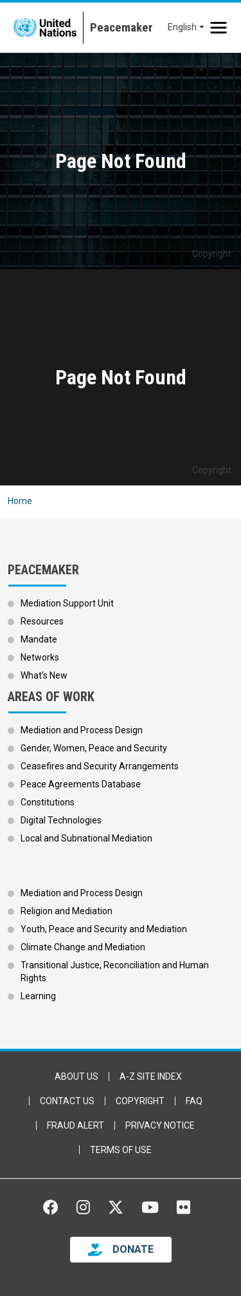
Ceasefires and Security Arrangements (100, 766)
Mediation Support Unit (67, 603)
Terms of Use (121, 1149)
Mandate (39, 639)
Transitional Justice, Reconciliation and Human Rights (115, 971)
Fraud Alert (75, 1125)
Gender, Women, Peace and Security (94, 748)
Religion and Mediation (66, 911)
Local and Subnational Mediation (86, 838)
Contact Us (67, 1100)
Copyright (140, 1100)
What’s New (44, 675)
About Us (76, 1076)
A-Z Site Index (151, 1076)
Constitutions (48, 802)
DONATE (133, 1249)
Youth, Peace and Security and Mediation (104, 929)
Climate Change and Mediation (83, 947)
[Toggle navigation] (218, 27)
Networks (40, 657)
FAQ (194, 1100)
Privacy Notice (160, 1125)
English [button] (182, 27)
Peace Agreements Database (81, 784)
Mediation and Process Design (82, 730)
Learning (38, 996)
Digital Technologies (61, 820)
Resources (42, 621)
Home (20, 501)
